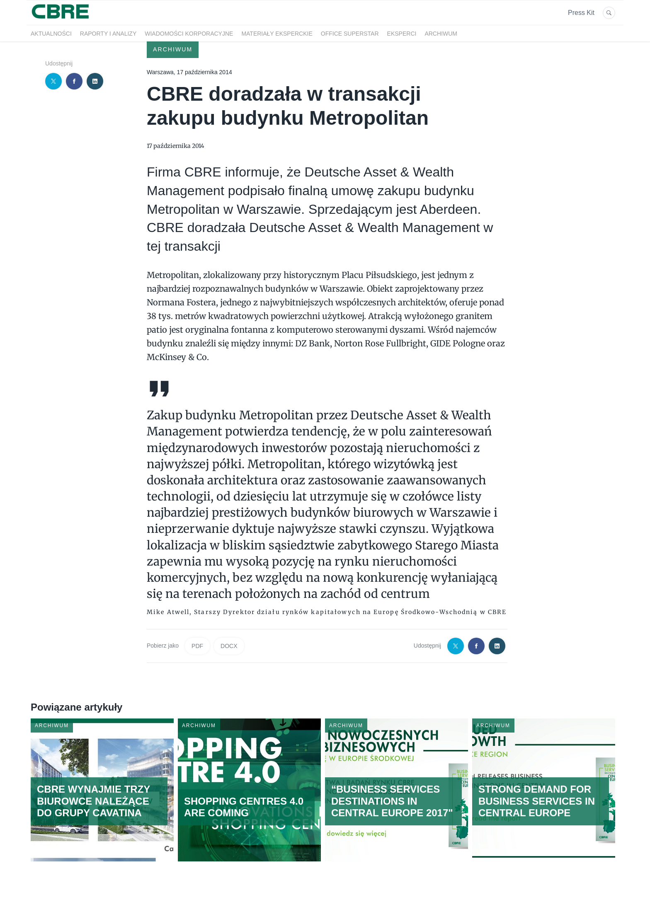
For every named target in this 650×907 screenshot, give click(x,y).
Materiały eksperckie (276, 33)
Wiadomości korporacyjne (189, 33)
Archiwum (440, 33)
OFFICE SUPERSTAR (350, 33)
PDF (197, 646)
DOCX (229, 646)
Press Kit (581, 12)
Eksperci (402, 33)
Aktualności (51, 33)
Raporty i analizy (108, 33)
